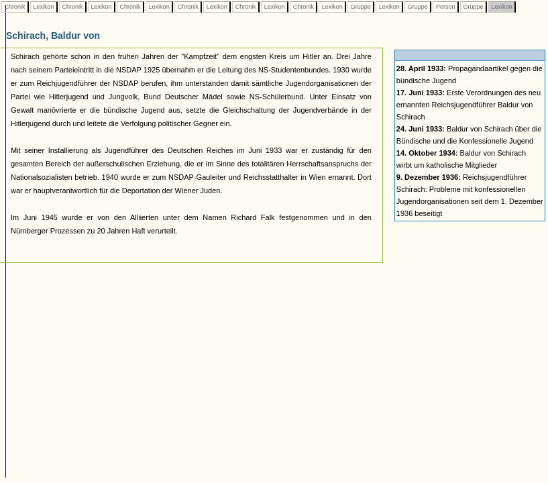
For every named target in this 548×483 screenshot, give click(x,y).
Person (445, 6)
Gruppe (360, 6)
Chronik (15, 6)
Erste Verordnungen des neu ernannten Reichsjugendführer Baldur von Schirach (468, 105)
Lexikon (44, 6)
